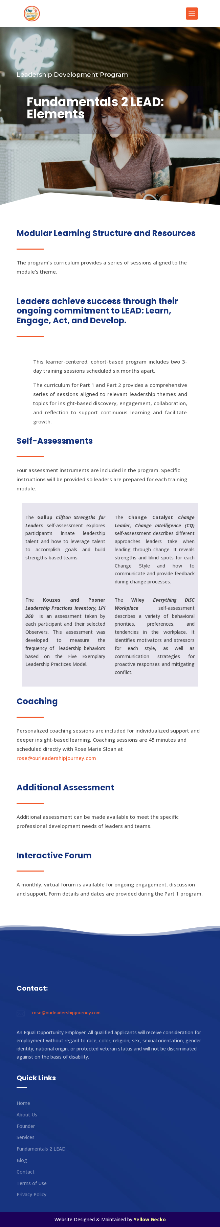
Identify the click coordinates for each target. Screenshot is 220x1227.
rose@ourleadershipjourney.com (56, 758)
